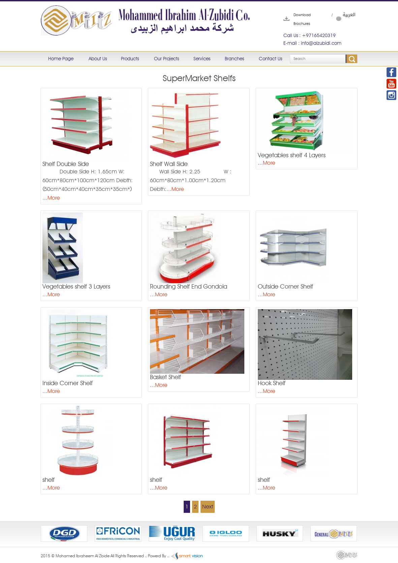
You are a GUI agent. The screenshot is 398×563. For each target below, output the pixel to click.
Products (130, 58)
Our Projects (166, 58)
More (54, 198)
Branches (234, 58)
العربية (339, 18)
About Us (98, 58)
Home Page (60, 58)
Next (207, 506)
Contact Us (270, 58)
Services (201, 58)
